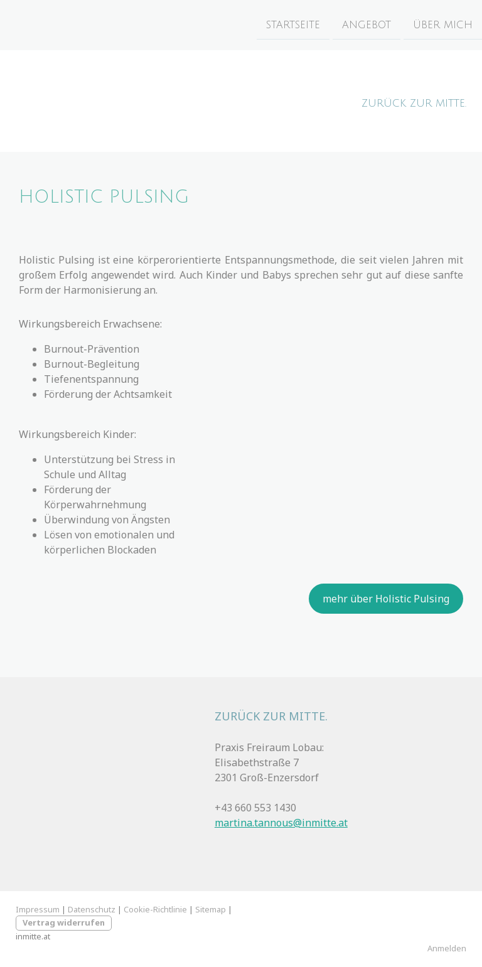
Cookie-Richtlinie (155, 909)
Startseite (293, 24)
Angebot (366, 24)
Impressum (38, 909)
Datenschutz (91, 909)
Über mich (443, 24)
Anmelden (446, 948)
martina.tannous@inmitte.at (281, 823)
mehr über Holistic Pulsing (386, 599)
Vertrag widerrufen (64, 922)
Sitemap (210, 909)
